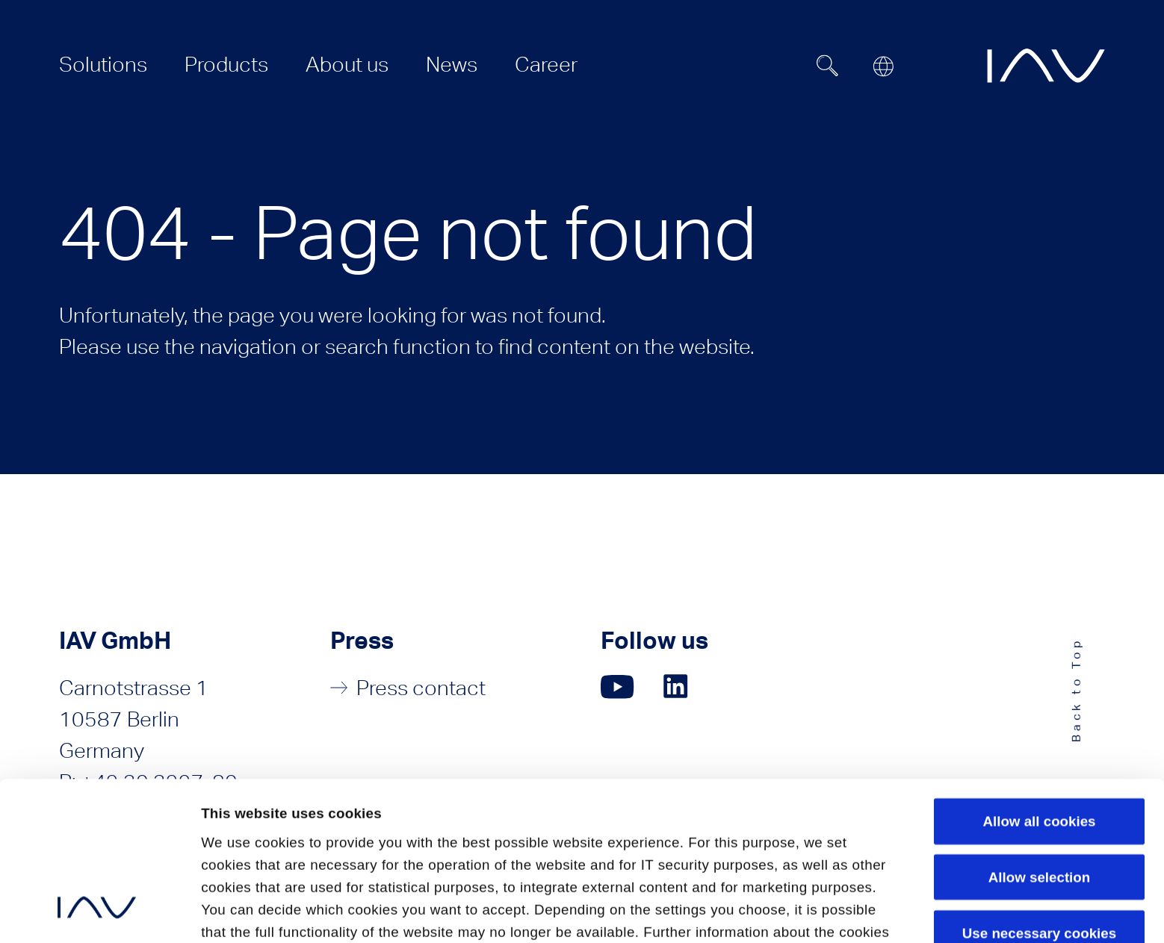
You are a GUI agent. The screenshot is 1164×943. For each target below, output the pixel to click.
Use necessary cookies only (1039, 793)
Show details (244, 910)
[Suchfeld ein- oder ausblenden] (828, 66)
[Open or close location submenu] (883, 66)
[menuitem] (103, 64)
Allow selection (1039, 728)
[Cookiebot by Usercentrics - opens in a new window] (96, 911)
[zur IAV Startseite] (1046, 66)
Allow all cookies (1038, 672)
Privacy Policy (251, 828)
